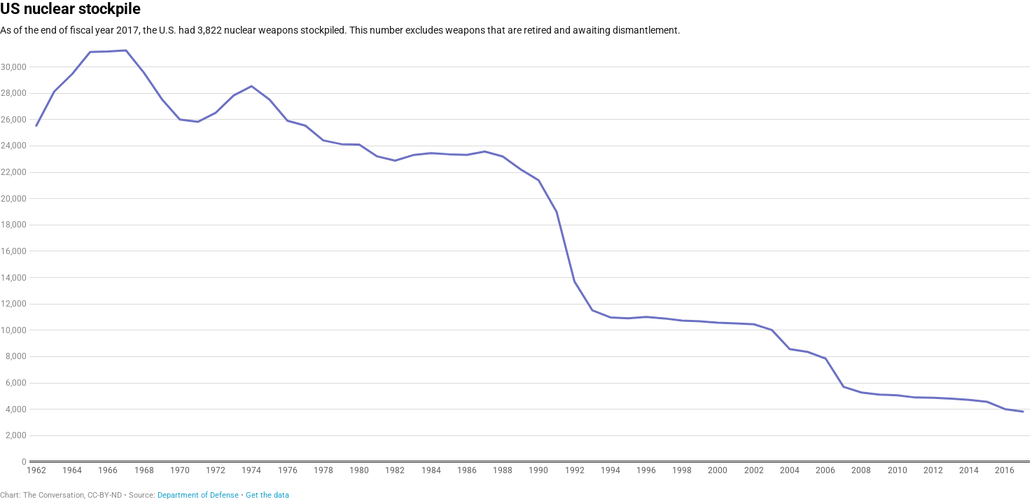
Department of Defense (198, 495)
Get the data (267, 495)
